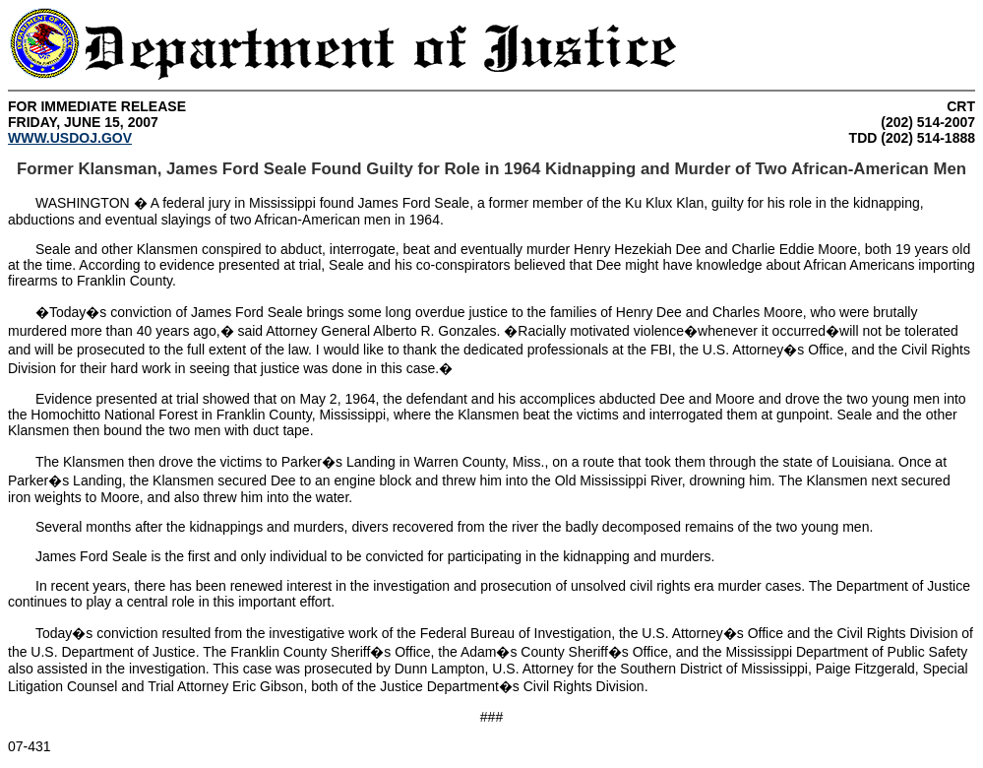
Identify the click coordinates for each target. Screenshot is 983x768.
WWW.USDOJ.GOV (70, 138)
